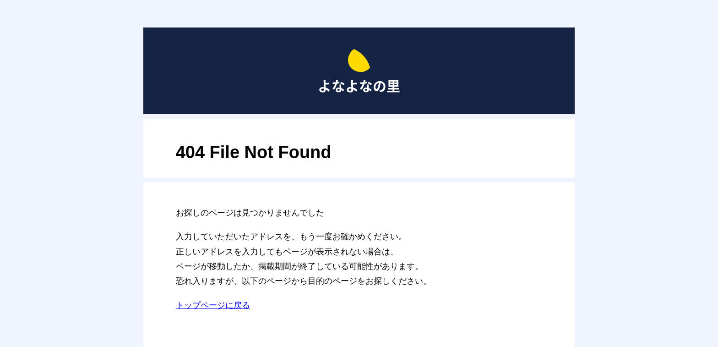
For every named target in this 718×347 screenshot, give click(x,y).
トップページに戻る (213, 305)
